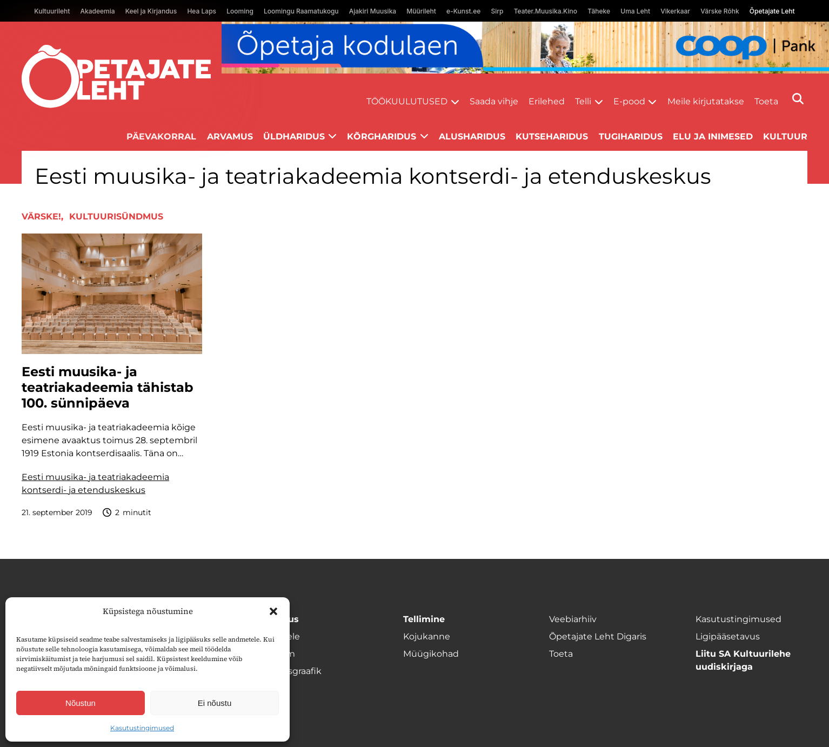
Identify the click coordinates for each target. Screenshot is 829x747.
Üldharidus (294, 136)
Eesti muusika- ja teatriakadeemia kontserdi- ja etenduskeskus (95, 483)
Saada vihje (494, 101)
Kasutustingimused (142, 728)
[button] (273, 611)
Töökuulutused (406, 101)
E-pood (629, 101)
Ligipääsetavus (728, 636)
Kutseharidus (552, 136)
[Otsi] (797, 98)
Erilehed (547, 101)
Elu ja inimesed (713, 136)
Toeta (766, 101)
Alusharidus (472, 136)
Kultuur (785, 136)
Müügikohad (431, 654)
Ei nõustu (215, 703)
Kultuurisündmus (116, 216)
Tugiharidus (631, 136)
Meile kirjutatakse (705, 101)
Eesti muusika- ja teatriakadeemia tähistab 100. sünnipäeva (107, 387)
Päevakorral (161, 136)
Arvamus (230, 136)
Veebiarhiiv (573, 619)
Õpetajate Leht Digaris (597, 636)
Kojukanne (426, 636)
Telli (583, 101)
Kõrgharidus (381, 136)
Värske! (41, 216)
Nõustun (80, 703)
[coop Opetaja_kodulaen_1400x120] (525, 48)
